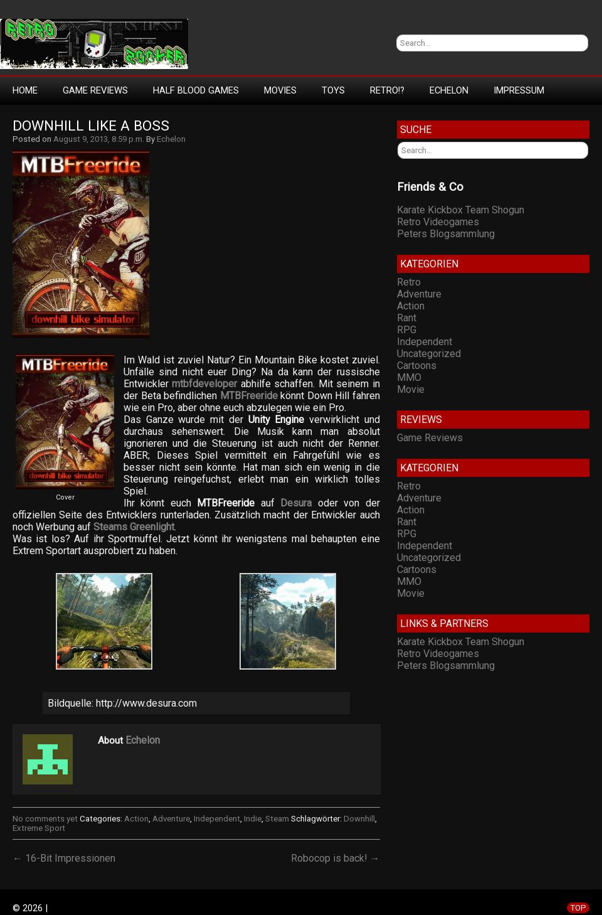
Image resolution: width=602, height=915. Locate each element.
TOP (578, 907)
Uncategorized (429, 354)
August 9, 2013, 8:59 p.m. (98, 139)
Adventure (171, 818)
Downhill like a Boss (91, 125)
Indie (252, 818)
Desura (296, 503)
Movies (280, 90)
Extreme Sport (39, 828)
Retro (409, 282)
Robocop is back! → (335, 858)
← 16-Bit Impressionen (64, 858)
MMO (409, 377)
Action (136, 818)
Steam (277, 818)
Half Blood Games (196, 90)
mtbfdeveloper (204, 384)
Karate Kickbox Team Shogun (460, 210)
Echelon (449, 90)
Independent (217, 818)
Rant (406, 318)
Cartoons (416, 366)
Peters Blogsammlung (446, 234)
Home (25, 90)
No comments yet (45, 818)
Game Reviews (95, 90)
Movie (411, 389)
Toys (333, 90)
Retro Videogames (438, 222)
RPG (406, 330)
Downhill (359, 818)
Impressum (519, 90)
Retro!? (387, 90)
